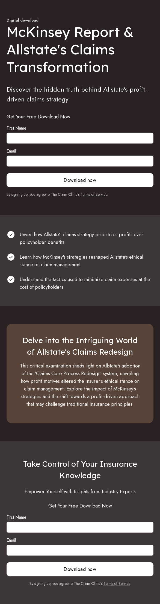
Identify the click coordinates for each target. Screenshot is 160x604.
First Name (16, 128)
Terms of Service (94, 194)
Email (11, 151)
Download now (80, 180)
